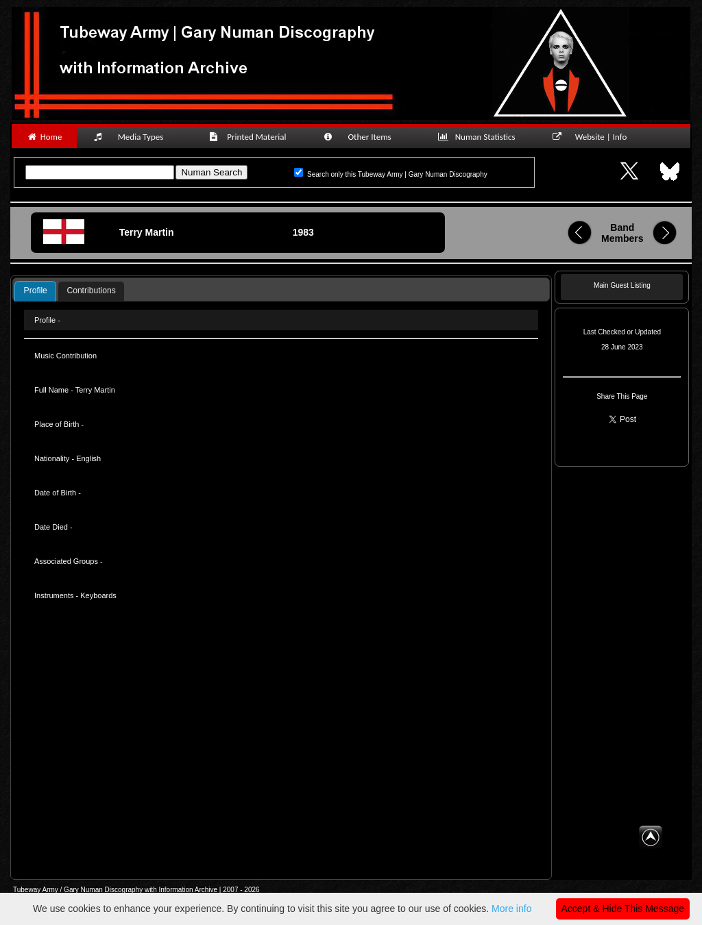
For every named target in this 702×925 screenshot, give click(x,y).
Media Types (134, 137)
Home (44, 137)
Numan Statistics (479, 137)
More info (511, 908)
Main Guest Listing (622, 285)
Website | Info (594, 137)
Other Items (364, 137)
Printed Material (250, 137)
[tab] (35, 291)
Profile (35, 290)
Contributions (90, 290)
